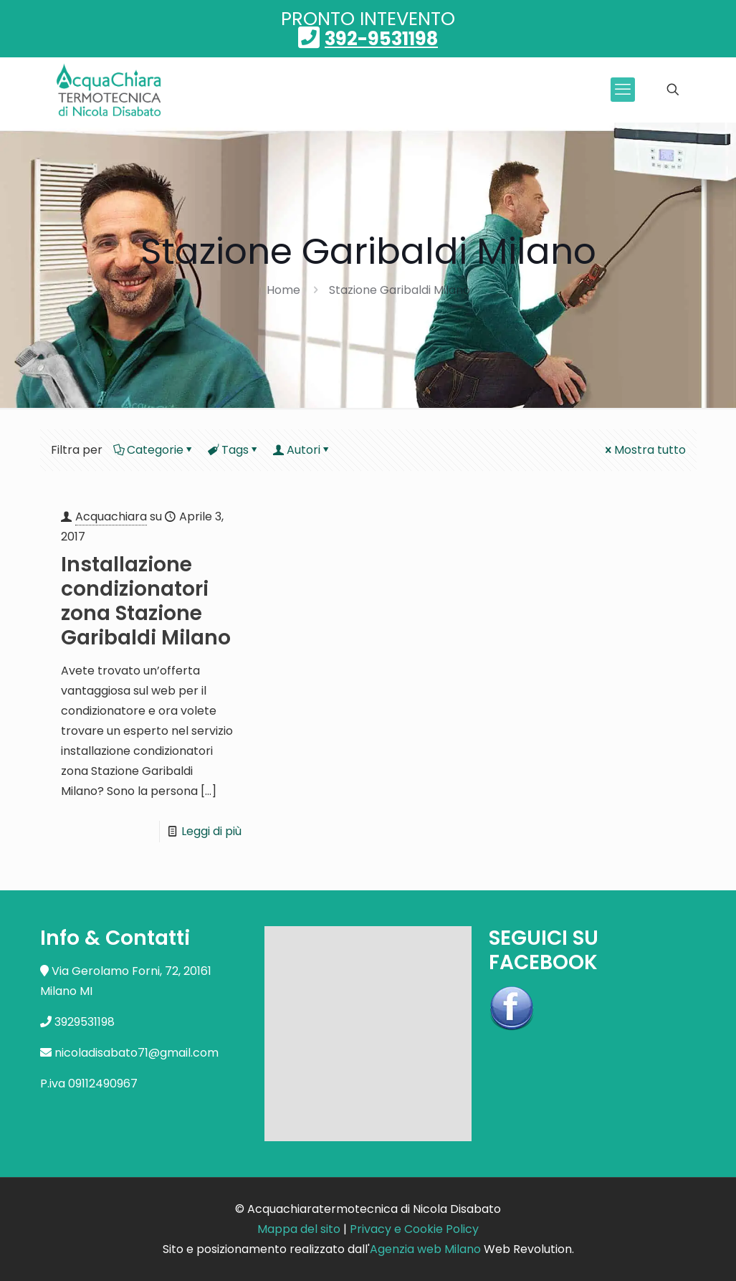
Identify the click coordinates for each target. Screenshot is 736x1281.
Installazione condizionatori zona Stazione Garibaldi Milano (146, 601)
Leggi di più (211, 831)
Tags (234, 450)
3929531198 (84, 1022)
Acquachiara (111, 516)
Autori (302, 450)
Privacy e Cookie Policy (414, 1229)
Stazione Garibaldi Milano (399, 290)
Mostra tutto (644, 450)
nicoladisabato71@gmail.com (136, 1052)
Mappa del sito (298, 1229)
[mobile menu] (623, 89)
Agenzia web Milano (425, 1249)
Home (283, 290)
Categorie (154, 450)
